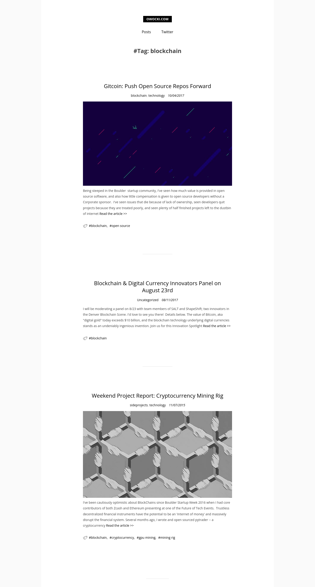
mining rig (167, 537)
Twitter (167, 31)
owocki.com (157, 19)
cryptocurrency (123, 537)
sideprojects (139, 405)
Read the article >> (113, 213)
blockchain (139, 95)
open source (121, 226)
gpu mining (147, 537)
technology (156, 95)
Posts (146, 31)
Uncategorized (147, 300)
